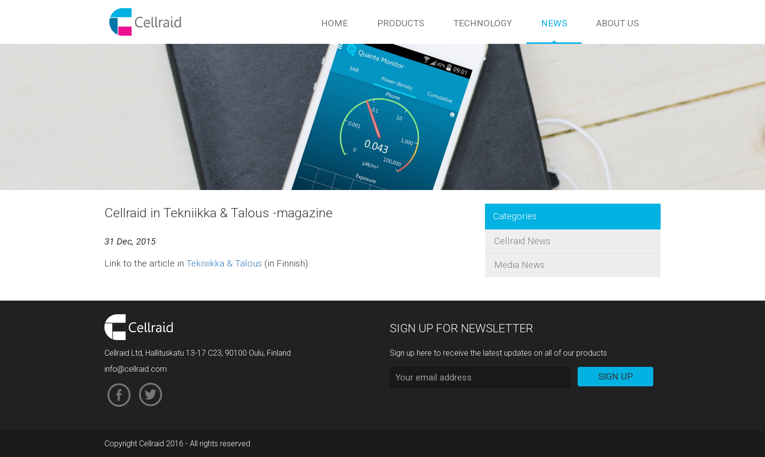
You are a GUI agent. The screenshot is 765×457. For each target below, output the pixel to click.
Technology (482, 23)
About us (617, 23)
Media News (519, 265)
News (554, 23)
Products (400, 23)
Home (334, 23)
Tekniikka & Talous (224, 263)
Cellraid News (522, 241)
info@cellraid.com (135, 369)
